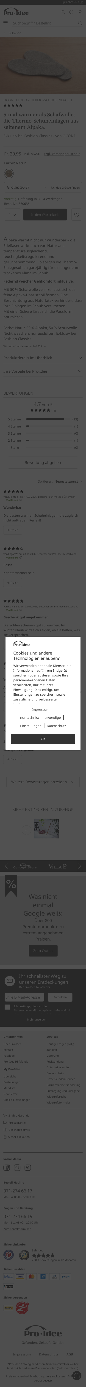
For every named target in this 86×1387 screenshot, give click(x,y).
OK (43, 739)
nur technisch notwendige (40, 717)
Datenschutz (56, 726)
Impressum (40, 709)
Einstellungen (31, 726)
